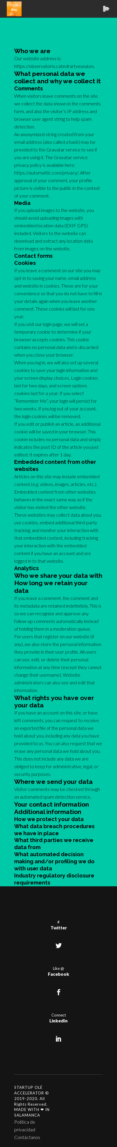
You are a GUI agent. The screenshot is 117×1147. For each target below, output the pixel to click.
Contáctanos (27, 1137)
